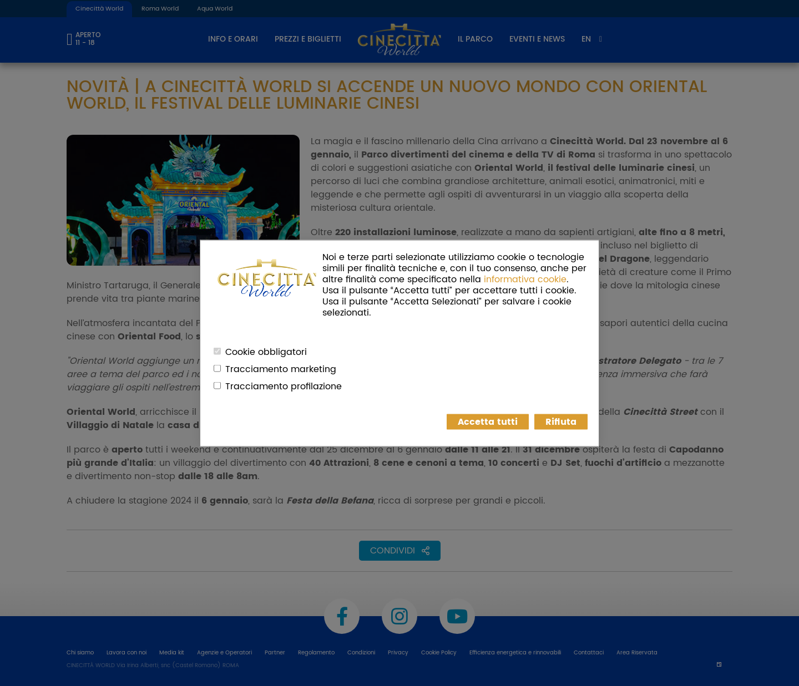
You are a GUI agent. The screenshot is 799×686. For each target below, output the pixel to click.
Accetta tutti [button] (488, 421)
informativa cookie (525, 279)
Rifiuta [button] (561, 421)
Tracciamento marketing (280, 369)
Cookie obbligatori (266, 351)
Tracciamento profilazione (283, 386)
